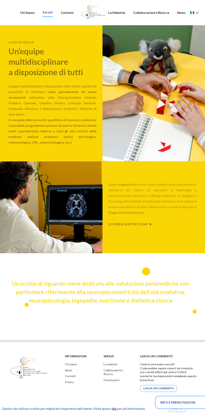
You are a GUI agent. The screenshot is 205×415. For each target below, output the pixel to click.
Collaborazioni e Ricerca (151, 12)
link (114, 408)
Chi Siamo (27, 12)
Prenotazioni (111, 380)
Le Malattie (116, 12)
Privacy (69, 382)
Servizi (48, 12)
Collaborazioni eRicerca (113, 372)
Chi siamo (71, 364)
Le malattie (110, 364)
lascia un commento (158, 388)
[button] (196, 12)
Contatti (67, 12)
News (181, 12)
